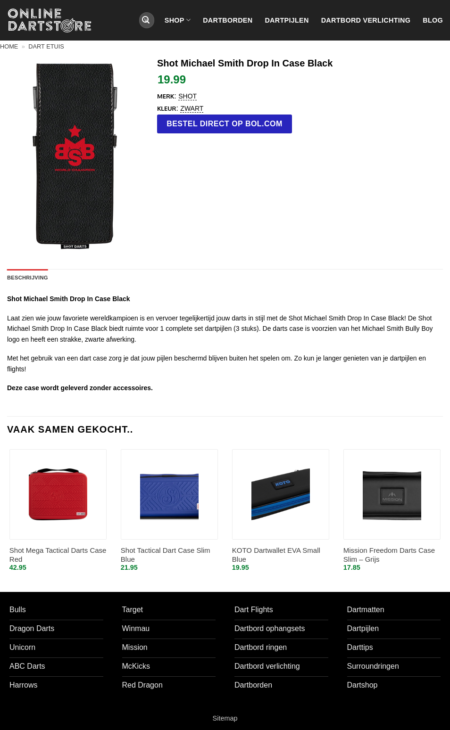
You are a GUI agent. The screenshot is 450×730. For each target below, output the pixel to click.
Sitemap (225, 718)
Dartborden (227, 20)
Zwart (191, 108)
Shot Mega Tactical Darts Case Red (58, 555)
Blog (433, 20)
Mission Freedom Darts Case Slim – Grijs (389, 555)
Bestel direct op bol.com (225, 124)
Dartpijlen (286, 20)
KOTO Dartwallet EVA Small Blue (276, 555)
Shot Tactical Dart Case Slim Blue (165, 555)
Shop (178, 20)
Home (9, 46)
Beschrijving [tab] (27, 277)
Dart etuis (46, 46)
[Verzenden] (146, 20)
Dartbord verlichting (366, 20)
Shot (187, 96)
